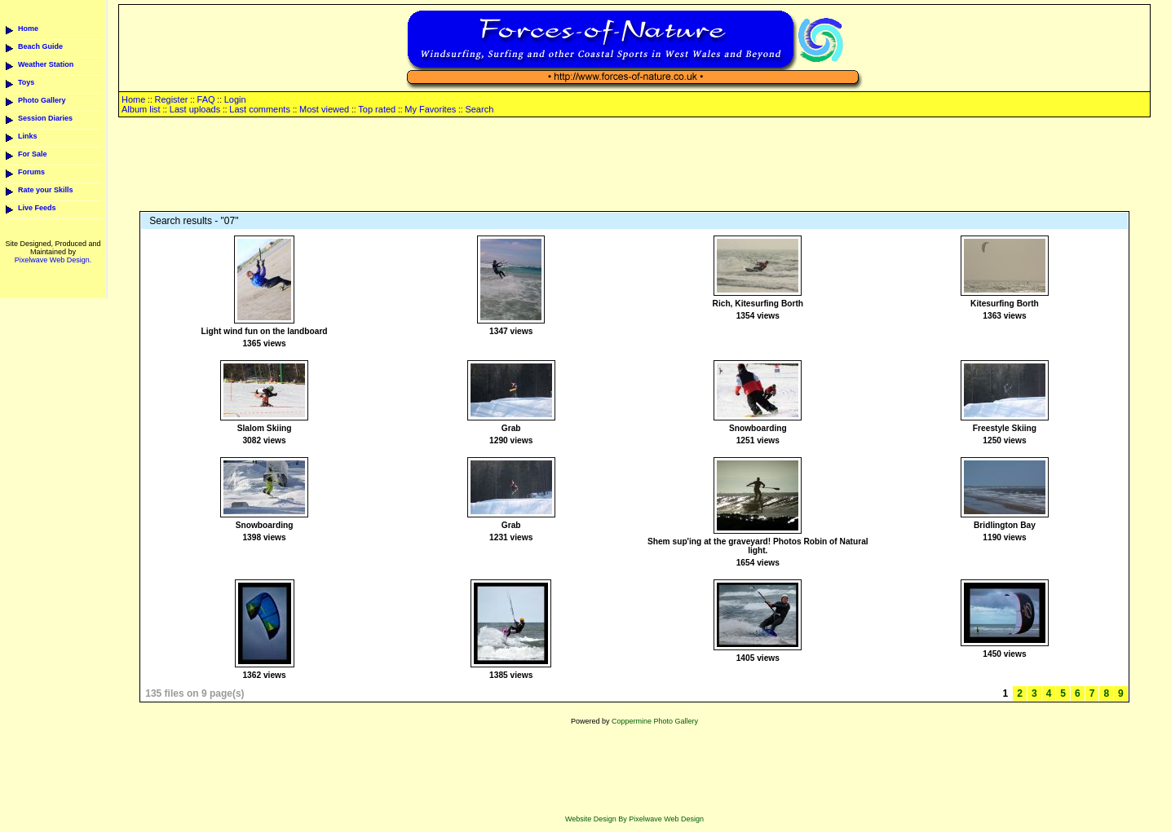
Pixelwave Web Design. (53, 260)
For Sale (32, 154)
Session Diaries (45, 118)
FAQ (206, 99)
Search (479, 109)
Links (28, 136)
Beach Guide (40, 46)
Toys (26, 82)
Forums (31, 172)
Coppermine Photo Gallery (655, 721)
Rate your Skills (45, 190)
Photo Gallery (42, 100)
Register (171, 99)
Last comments (259, 109)
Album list (141, 109)
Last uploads (195, 109)
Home (28, 28)
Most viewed (324, 109)
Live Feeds (37, 208)
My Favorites (430, 109)
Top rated (376, 109)
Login (235, 99)
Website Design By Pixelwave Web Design (634, 819)
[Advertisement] (634, 165)
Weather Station (45, 64)
